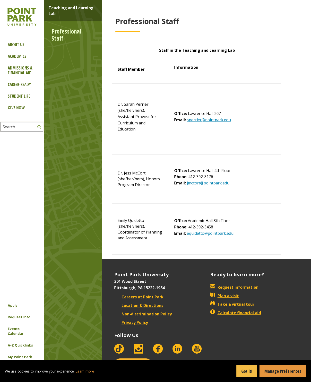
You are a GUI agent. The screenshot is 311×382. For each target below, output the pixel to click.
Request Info (19, 317)
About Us (16, 44)
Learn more (85, 371)
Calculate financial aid (235, 312)
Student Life (19, 96)
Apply (12, 305)
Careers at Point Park (139, 297)
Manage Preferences (282, 371)
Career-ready (19, 84)
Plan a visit (224, 295)
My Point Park (20, 357)
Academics (17, 56)
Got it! (246, 371)
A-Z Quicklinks (20, 345)
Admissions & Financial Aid (20, 70)
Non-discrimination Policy (143, 314)
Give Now (16, 108)
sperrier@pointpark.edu (209, 119)
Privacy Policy (131, 322)
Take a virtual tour (232, 304)
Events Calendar (15, 331)
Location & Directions (138, 305)
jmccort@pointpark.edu (208, 183)
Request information (234, 287)
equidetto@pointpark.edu (210, 233)
